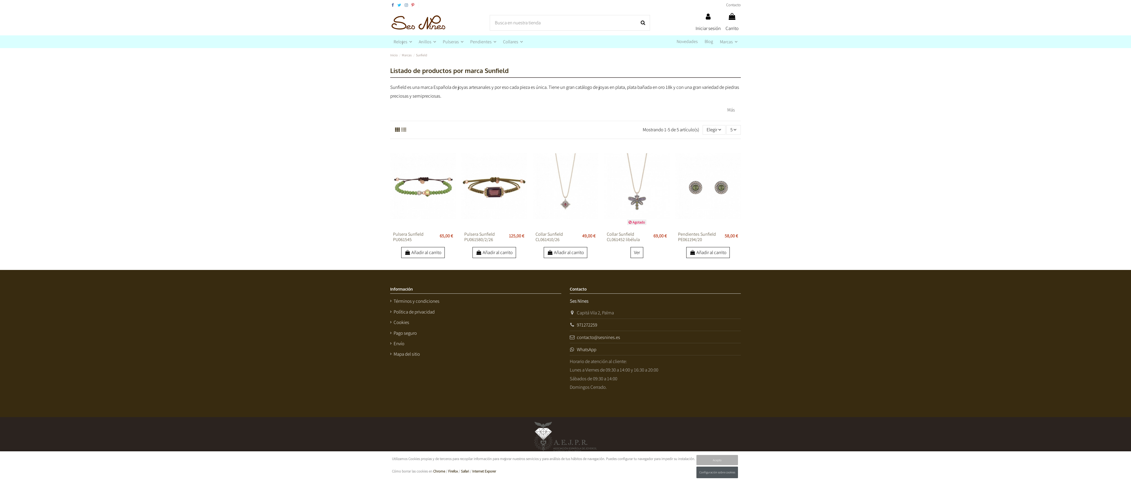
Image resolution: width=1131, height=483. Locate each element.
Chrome (439, 471)
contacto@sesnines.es (598, 337)
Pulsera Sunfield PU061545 (408, 236)
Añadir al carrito (423, 252)
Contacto (733, 4)
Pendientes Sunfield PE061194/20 (697, 236)
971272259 (587, 325)
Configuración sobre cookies (717, 472)
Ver (637, 252)
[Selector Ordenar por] (714, 130)
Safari (465, 471)
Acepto (717, 460)
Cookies (401, 322)
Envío (399, 343)
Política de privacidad (414, 312)
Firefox (453, 471)
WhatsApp (586, 349)
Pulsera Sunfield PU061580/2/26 (479, 236)
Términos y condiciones (416, 301)
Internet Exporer (484, 471)
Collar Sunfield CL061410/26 (549, 236)
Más (731, 110)
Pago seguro (405, 333)
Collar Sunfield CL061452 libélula (623, 236)
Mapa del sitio (407, 354)
